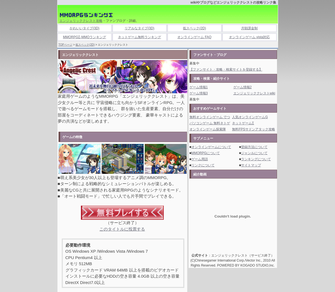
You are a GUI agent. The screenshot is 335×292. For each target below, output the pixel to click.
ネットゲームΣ (243, 123)
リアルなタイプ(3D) (139, 28)
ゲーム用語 (199, 159)
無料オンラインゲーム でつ (209, 117)
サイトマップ (251, 165)
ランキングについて (256, 159)
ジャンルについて (254, 153)
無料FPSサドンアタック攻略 (253, 129)
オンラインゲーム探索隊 (207, 129)
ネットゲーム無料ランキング (139, 37)
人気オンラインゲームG (250, 117)
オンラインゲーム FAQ (194, 37)
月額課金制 (249, 28)
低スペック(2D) (194, 28)
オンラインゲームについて (211, 147)
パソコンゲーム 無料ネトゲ (209, 123)
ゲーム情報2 (242, 87)
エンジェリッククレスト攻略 (80, 21)
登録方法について (254, 147)
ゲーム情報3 (198, 93)
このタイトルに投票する (122, 229)
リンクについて (203, 165)
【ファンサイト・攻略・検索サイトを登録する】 (225, 69)
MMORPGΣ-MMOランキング (84, 37)
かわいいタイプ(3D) (84, 28)
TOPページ (65, 44)
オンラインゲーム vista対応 (249, 37)
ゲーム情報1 (198, 87)
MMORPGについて (205, 153)
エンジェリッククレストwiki (254, 93)
